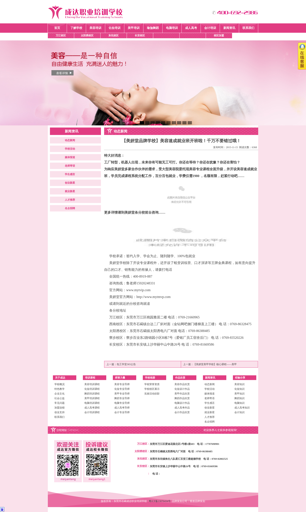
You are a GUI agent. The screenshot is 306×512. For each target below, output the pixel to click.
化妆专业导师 (122, 388)
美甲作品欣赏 (182, 393)
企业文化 (59, 393)
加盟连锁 (59, 407)
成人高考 (191, 28)
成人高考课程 (92, 407)
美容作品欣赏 (182, 384)
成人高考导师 (122, 407)
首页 (57, 28)
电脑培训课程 (92, 402)
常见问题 (59, 402)
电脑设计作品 (182, 402)
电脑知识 (239, 402)
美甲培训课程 (92, 398)
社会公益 (59, 398)
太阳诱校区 (87, 35)
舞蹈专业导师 (122, 398)
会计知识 (239, 412)
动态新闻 (70, 140)
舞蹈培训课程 (92, 393)
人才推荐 (70, 199)
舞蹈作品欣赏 (182, 398)
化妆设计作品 (182, 388)
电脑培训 (172, 28)
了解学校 (76, 28)
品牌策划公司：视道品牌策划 (188, 501)
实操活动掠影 (152, 393)
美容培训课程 (92, 384)
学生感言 (70, 174)
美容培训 (95, 28)
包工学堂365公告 (126, 364)
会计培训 (210, 28)
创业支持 (59, 412)
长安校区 (140, 35)
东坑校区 (113, 35)
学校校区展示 (152, 388)
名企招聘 (70, 208)
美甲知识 (239, 393)
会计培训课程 (92, 412)
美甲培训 (134, 28)
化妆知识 (239, 388)
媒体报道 (70, 157)
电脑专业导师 (122, 402)
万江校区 (61, 35)
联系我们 (248, 28)
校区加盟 (219, 35)
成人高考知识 (242, 407)
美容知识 (239, 384)
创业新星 (70, 182)
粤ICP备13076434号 (160, 501)
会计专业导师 (122, 412)
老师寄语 (70, 165)
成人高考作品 (182, 407)
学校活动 (70, 148)
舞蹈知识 (239, 398)
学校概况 (59, 384)
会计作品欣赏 (182, 412)
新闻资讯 (229, 28)
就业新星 (70, 191)
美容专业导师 (122, 384)
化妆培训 (114, 28)
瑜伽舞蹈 (153, 28)
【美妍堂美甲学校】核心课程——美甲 (215, 364)
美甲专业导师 (122, 393)
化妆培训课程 (92, 388)
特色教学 (59, 388)
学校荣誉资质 (152, 384)
